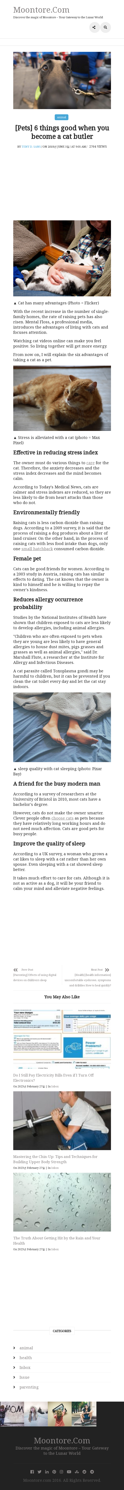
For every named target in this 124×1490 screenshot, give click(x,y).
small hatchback (37, 548)
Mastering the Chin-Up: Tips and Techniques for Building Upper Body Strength (55, 1159)
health (26, 1357)
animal (61, 117)
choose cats (62, 818)
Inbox (55, 1086)
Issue (25, 1377)
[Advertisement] (62, 184)
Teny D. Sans (31, 146)
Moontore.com (41, 9)
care (90, 462)
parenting (29, 1387)
